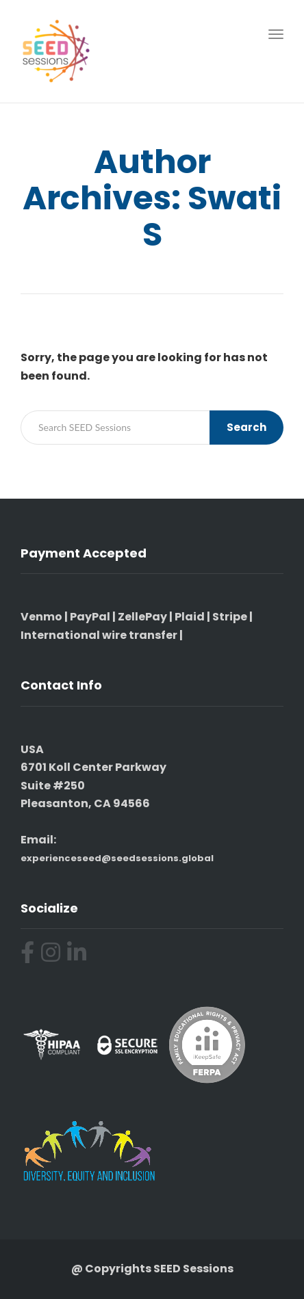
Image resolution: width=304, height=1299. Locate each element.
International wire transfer (99, 635)
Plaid (190, 617)
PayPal (90, 617)
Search (246, 427)
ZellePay (142, 617)
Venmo (41, 617)
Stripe (229, 617)
